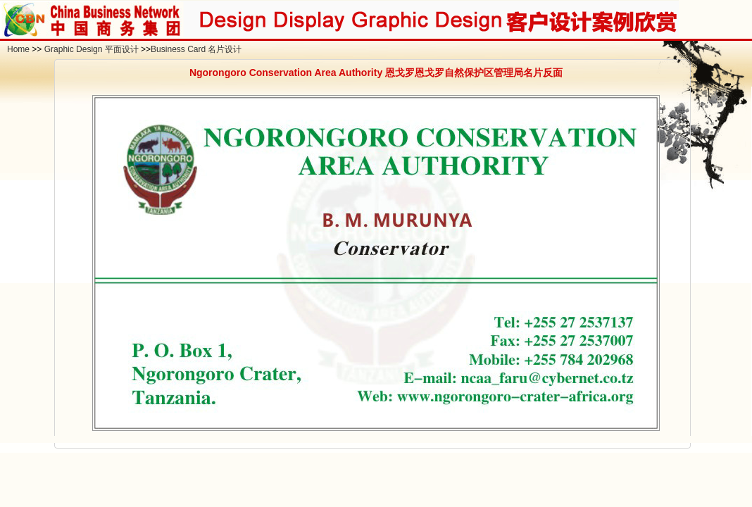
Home (18, 49)
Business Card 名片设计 (196, 49)
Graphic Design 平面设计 (91, 49)
